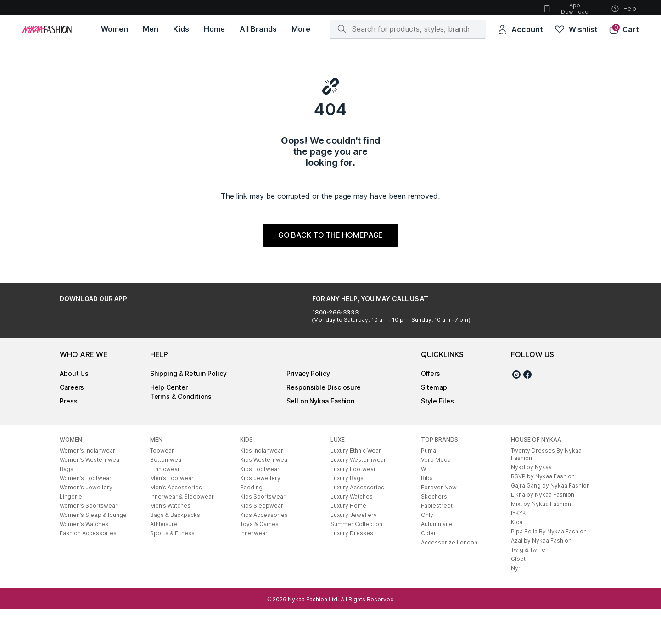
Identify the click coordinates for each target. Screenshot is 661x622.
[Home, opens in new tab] (214, 29)
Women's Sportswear (89, 519)
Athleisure (164, 537)
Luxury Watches (351, 509)
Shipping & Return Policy (188, 387)
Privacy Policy (308, 387)
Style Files (437, 414)
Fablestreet (437, 519)
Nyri (516, 581)
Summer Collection (356, 537)
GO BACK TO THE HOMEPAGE (330, 235)
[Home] (47, 29)
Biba (427, 491)
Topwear (162, 463)
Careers (72, 400)
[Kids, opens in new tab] (181, 29)
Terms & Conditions (181, 410)
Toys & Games (259, 537)
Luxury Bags (347, 491)
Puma (428, 463)
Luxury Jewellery (353, 528)
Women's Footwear (86, 491)
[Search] (410, 29)
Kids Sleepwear (261, 519)
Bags (66, 482)
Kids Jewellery (260, 491)
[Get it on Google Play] (85, 325)
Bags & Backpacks (175, 528)
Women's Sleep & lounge (93, 528)
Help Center (169, 400)
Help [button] (623, 8)
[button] (624, 29)
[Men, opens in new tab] (150, 29)
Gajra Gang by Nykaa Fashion (550, 498)
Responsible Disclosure (323, 400)
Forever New (439, 500)
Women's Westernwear (91, 473)
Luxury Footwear (353, 482)
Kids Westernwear (265, 473)
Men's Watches (170, 519)
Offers (430, 387)
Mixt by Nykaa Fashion (541, 517)
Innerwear (254, 546)
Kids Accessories (264, 528)
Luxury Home (348, 519)
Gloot (518, 572)
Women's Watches (84, 537)
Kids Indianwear (261, 463)
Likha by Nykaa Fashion (542, 507)
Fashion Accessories (88, 546)
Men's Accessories (176, 500)
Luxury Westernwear (358, 473)
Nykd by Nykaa (531, 480)
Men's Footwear (172, 491)
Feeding (251, 500)
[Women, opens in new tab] (114, 29)
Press (69, 414)
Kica (516, 535)
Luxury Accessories (357, 500)
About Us (74, 387)
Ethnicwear (165, 482)
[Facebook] (527, 389)
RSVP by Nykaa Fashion (543, 489)
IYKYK (518, 526)
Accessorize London (449, 555)
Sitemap (434, 400)
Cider (428, 546)
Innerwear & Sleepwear (182, 509)
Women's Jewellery (86, 500)
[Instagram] (516, 389)
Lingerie (71, 509)
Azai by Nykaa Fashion (541, 553)
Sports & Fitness (172, 546)
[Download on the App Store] (146, 325)
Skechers (434, 509)
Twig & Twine (528, 563)
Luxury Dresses (351, 546)
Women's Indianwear (87, 463)
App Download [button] (565, 8)
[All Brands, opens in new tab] (258, 29)
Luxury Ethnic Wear (355, 463)
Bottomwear (167, 473)
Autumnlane (437, 537)
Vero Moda (436, 473)
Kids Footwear (260, 482)
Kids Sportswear (263, 509)
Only (427, 528)
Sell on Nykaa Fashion (320, 414)
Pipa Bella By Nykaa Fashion (549, 544)
